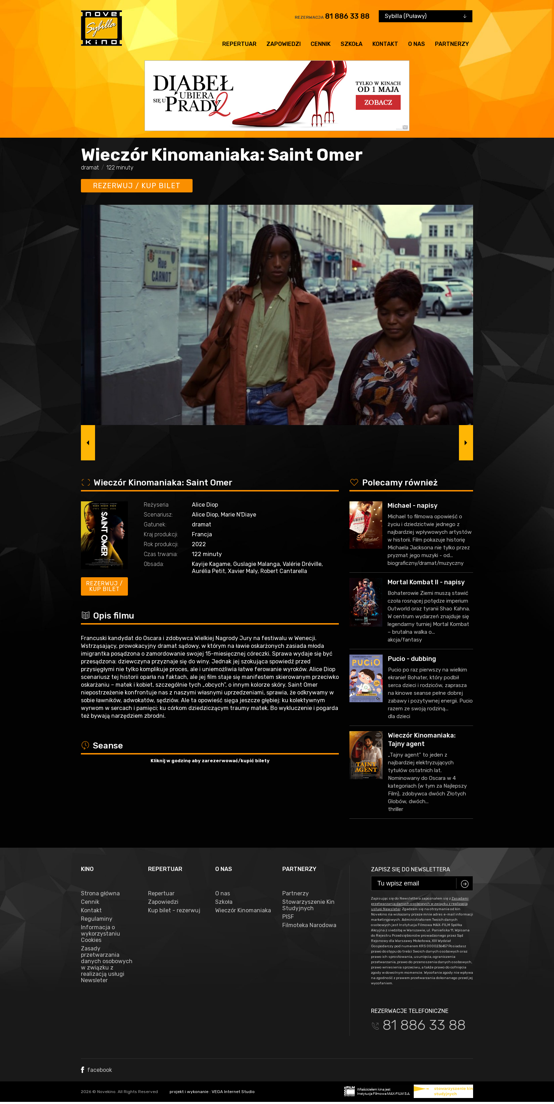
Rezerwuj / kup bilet (137, 185)
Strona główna (100, 893)
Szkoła (352, 44)
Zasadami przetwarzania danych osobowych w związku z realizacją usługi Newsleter (419, 903)
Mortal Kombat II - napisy (426, 582)
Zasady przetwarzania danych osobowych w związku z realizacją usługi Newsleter (106, 964)
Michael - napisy (412, 505)
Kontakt (385, 44)
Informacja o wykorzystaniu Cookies (100, 933)
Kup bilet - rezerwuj (174, 910)
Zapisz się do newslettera (410, 869)
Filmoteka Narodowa (309, 925)
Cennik (321, 44)
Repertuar (239, 44)
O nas (416, 44)
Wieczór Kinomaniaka (243, 910)
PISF (288, 917)
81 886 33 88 (347, 16)
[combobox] (425, 16)
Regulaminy (96, 919)
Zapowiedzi (283, 44)
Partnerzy (452, 44)
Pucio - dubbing (412, 659)
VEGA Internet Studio (233, 1091)
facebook (96, 1070)
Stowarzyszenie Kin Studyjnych (308, 905)
